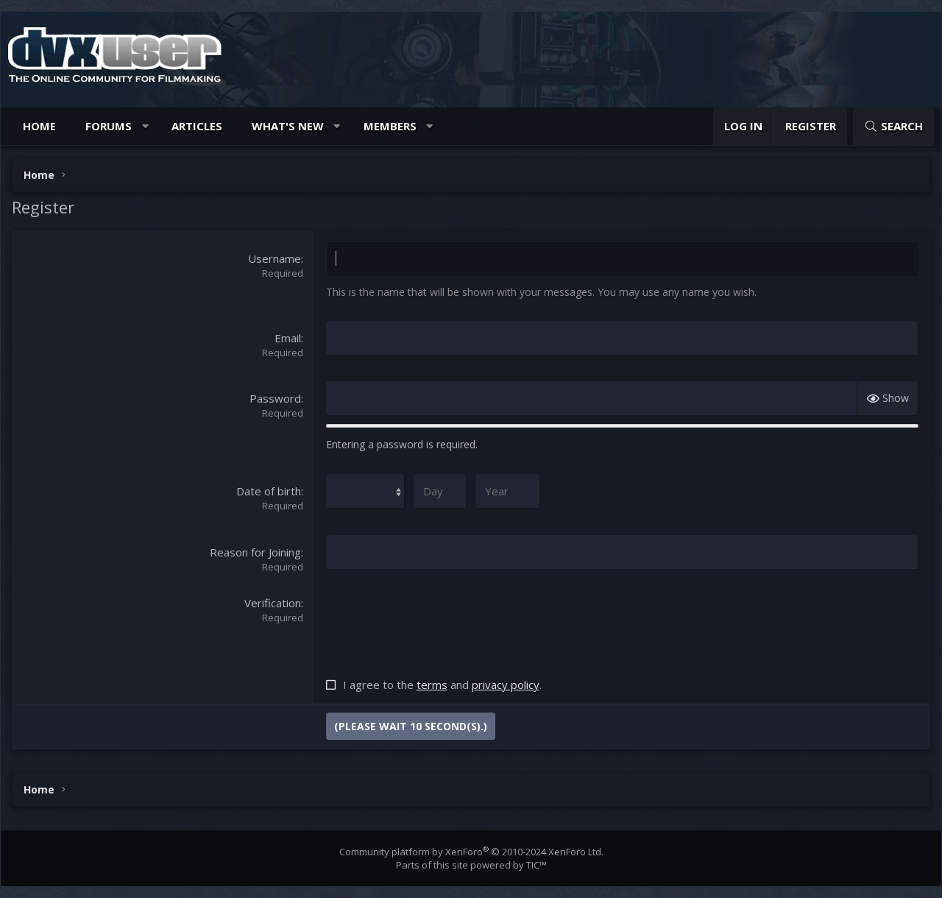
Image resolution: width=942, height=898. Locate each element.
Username (274, 258)
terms (432, 684)
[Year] (507, 491)
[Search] (893, 126)
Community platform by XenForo (471, 851)
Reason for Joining (255, 552)
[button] (145, 126)
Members (390, 126)
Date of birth (268, 491)
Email (288, 337)
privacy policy (505, 684)
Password (275, 398)
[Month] (365, 491)
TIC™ (536, 865)
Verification (272, 602)
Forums (108, 126)
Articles (196, 126)
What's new (288, 126)
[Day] (440, 491)
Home (39, 126)
